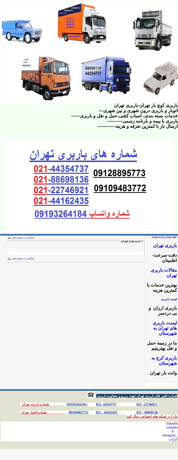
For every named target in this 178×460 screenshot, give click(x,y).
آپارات (173, 439)
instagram (169, 435)
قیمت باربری (169, 299)
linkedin (171, 423)
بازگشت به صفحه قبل (23, 237)
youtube (171, 427)
